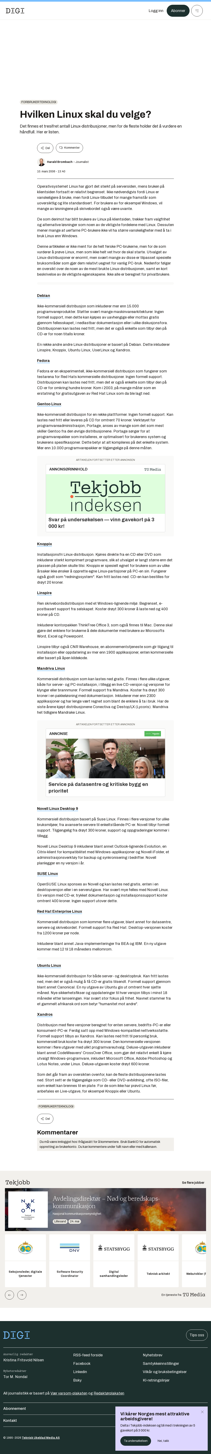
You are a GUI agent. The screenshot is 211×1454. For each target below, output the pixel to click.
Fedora (43, 361)
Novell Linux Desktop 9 (57, 809)
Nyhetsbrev (152, 1355)
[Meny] (197, 11)
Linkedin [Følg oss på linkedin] (80, 1372)
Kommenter (69, 147)
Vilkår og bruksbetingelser (165, 1372)
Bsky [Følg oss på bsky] (77, 1380)
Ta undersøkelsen (136, 1440)
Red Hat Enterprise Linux (59, 911)
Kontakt (105, 1420)
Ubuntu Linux (49, 965)
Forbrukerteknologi (38, 102)
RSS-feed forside (88, 1355)
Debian (43, 296)
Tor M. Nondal (15, 1377)
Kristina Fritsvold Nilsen (23, 1360)
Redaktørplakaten (109, 1393)
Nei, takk (163, 1440)
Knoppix (44, 544)
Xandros (45, 1014)
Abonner (178, 11)
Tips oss (197, 1335)
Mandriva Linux (51, 668)
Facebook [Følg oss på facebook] (81, 1364)
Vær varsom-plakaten (68, 1393)
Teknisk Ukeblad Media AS (41, 1437)
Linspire (44, 593)
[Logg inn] (156, 11)
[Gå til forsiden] (15, 10)
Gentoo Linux (49, 404)
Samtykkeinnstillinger (161, 1364)
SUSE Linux (47, 874)
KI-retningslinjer (156, 1380)
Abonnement (105, 1409)
